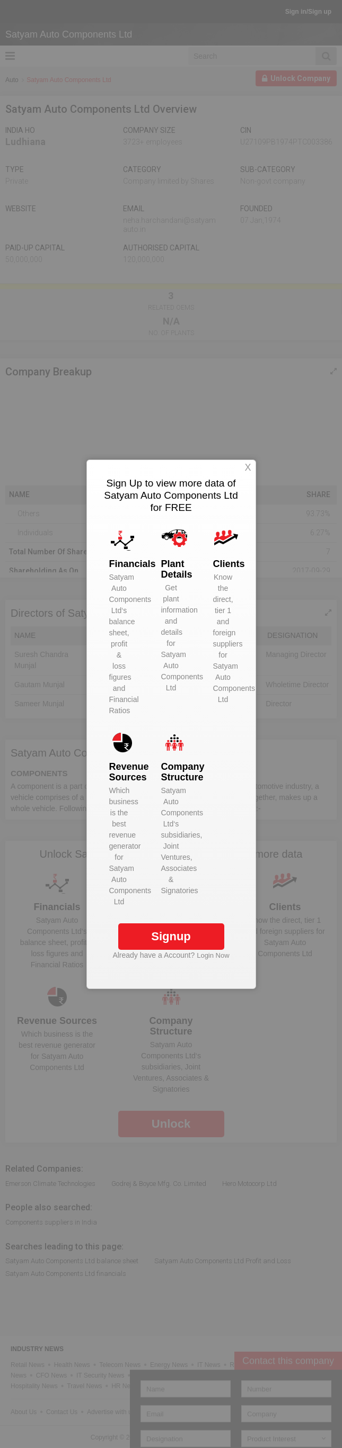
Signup (171, 936)
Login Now (213, 955)
